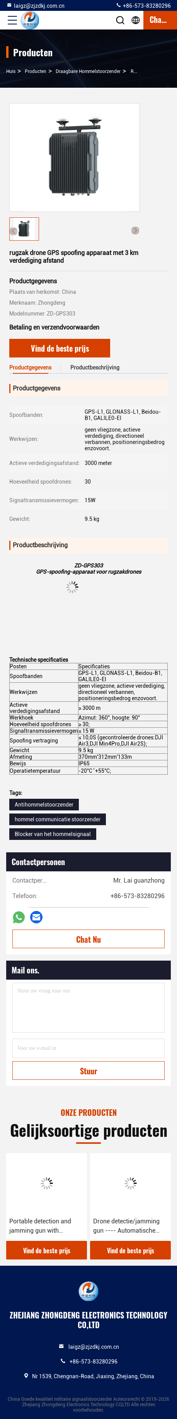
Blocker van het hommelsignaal (53, 834)
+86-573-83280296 (143, 5)
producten (35, 71)
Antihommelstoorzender (44, 804)
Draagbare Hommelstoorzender (88, 71)
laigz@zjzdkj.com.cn (35, 5)
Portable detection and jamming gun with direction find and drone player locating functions (43, 1226)
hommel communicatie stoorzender (57, 819)
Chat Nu (88, 939)
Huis (10, 71)
